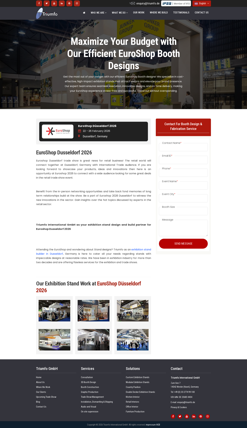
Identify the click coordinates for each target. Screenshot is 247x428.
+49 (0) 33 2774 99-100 (184, 392)
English (202, 3)
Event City (168, 194)
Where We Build (159, 12)
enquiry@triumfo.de (148, 3)
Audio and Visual (88, 406)
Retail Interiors (132, 402)
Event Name (170, 181)
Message (167, 219)
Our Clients (41, 392)
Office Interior (132, 406)
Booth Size (168, 207)
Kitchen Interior (133, 397)
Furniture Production (135, 411)
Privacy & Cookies (179, 407)
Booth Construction (90, 387)
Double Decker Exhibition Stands (140, 392)
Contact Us (202, 12)
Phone (166, 168)
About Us (40, 382)
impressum (151, 424)
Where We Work (43, 387)
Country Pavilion (133, 387)
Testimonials (181, 12)
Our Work (138, 12)
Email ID (167, 156)
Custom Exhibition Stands (137, 377)
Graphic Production (89, 392)
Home (38, 377)
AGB (158, 424)
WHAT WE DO (120, 12)
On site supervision (89, 411)
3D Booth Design (88, 382)
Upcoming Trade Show (46, 397)
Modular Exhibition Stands (137, 382)
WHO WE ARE (98, 12)
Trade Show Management (92, 397)
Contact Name (172, 143)
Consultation (87, 377)
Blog (38, 402)
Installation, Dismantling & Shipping (97, 402)
